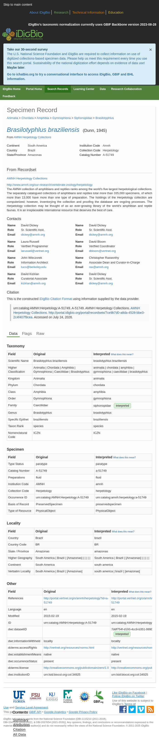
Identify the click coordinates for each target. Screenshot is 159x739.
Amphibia (43, 118)
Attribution (21, 725)
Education (115, 12)
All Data (19, 734)
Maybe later (15, 67)
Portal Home (34, 89)
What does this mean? (122, 354)
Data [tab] (13, 333)
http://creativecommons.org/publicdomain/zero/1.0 (76, 667)
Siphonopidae (83, 118)
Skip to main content (17, 4)
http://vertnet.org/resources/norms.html (69, 647)
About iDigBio (39, 12)
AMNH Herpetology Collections (32, 137)
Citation (19, 729)
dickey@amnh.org (33, 234)
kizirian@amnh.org (33, 283)
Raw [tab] (40, 333)
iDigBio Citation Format (55, 299)
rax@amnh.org (98, 267)
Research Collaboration (126, 89)
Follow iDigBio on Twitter (128, 696)
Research (61, 12)
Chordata (28, 118)
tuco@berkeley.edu (33, 267)
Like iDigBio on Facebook (128, 692)
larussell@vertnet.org (35, 251)
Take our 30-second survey (27, 49)
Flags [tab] (27, 333)
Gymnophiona (61, 118)
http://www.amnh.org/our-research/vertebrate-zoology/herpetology (50, 184)
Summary (21, 720)
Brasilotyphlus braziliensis (43, 129)
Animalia (12, 118)
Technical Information (88, 12)
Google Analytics (55, 712)
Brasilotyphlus (105, 118)
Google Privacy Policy (83, 712)
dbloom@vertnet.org (102, 251)
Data (103, 89)
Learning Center (84, 89)
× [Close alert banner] (150, 49)
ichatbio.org (25, 74)
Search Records (57, 89)
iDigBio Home (12, 89)
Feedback (9, 96)
